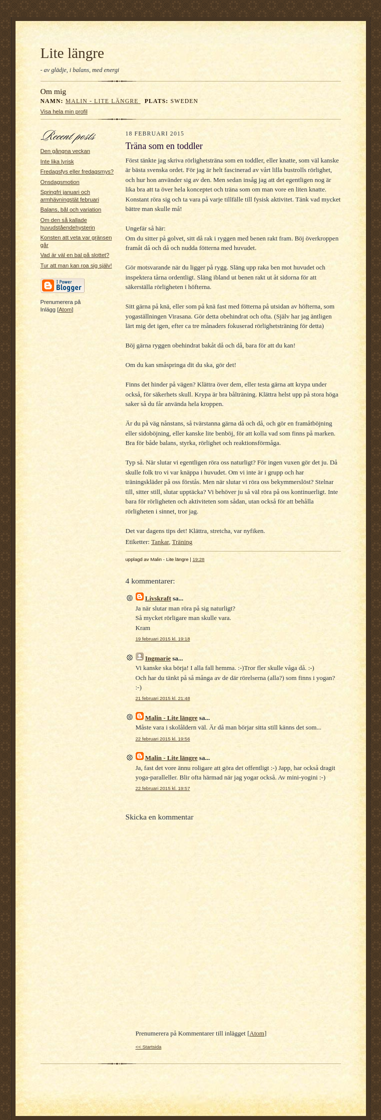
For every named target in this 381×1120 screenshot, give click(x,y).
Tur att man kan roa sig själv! (76, 265)
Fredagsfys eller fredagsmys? (77, 171)
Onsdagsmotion (60, 182)
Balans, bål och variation (71, 209)
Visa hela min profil (64, 111)
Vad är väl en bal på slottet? (75, 255)
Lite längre (73, 53)
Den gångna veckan (65, 151)
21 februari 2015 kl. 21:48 (163, 698)
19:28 (198, 559)
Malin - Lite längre (103, 101)
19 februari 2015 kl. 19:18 (163, 639)
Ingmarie (158, 658)
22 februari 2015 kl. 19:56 (163, 739)
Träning (182, 542)
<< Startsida (149, 1047)
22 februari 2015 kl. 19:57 (163, 788)
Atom (65, 309)
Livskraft (158, 598)
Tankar (160, 542)
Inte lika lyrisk (57, 161)
